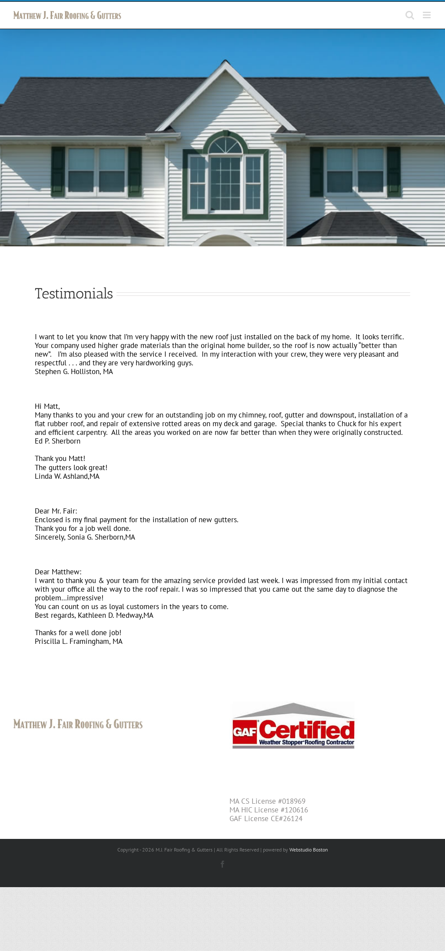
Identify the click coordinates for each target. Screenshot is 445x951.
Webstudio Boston (308, 859)
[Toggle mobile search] (409, 15)
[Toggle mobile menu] (427, 15)
